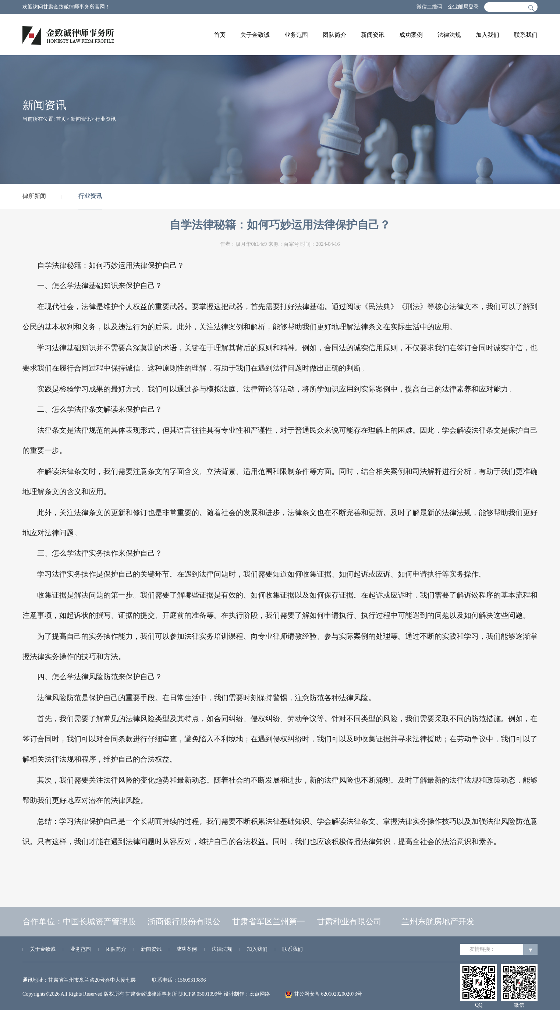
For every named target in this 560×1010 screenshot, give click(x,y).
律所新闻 (34, 196)
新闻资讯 (372, 35)
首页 (220, 35)
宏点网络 (259, 994)
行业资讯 (105, 119)
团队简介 (334, 35)
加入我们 (487, 35)
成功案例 (411, 35)
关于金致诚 (255, 35)
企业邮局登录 (463, 7)
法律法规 (449, 35)
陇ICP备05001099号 (200, 994)
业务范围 (296, 35)
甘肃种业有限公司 (349, 921)
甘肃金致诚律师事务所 (151, 994)
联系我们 (526, 35)
